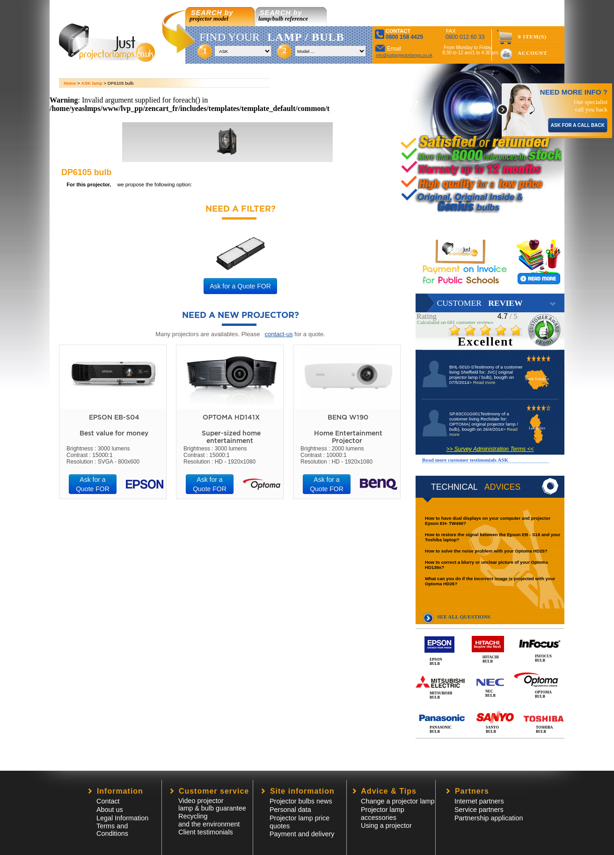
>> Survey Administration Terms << (490, 449)
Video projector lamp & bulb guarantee (212, 804)
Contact (108, 801)
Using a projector (386, 825)
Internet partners (479, 801)
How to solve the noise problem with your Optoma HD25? (486, 550)
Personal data (290, 809)
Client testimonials (205, 832)
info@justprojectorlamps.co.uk (404, 55)
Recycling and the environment (209, 820)
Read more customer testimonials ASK (465, 460)
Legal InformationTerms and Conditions (122, 825)
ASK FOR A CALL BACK (578, 125)
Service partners (479, 809)
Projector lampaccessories (382, 813)
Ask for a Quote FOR (240, 286)
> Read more (482, 382)
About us (109, 809)
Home (70, 83)
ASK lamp (91, 83)
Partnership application (488, 818)
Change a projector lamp (398, 801)
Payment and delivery (302, 834)
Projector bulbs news (301, 801)
